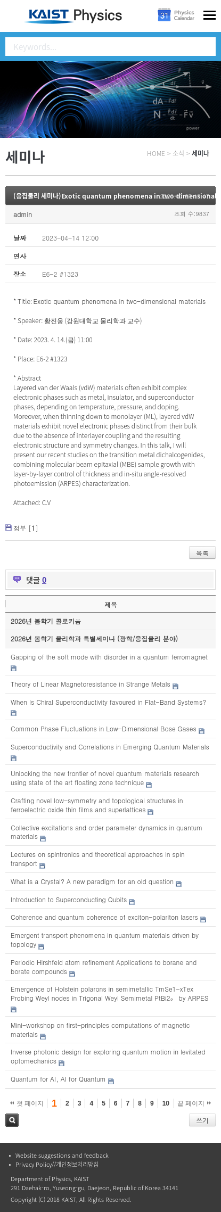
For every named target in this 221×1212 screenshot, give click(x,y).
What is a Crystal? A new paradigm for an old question (92, 881)
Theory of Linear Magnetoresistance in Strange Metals (90, 683)
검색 (12, 1120)
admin (22, 214)
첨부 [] (25, 527)
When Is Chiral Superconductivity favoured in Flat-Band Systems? (108, 701)
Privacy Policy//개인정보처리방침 (57, 1164)
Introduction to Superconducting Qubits (69, 899)
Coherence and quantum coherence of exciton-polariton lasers (104, 916)
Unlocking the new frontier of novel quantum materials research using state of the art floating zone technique (105, 778)
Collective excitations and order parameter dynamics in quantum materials (106, 832)
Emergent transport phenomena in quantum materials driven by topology (105, 939)
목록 (202, 552)
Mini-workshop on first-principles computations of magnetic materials (100, 1029)
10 (165, 1103)
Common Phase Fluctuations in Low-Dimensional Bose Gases (104, 728)
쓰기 (202, 1120)
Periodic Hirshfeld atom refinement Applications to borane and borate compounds (104, 967)
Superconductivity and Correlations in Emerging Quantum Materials (110, 746)
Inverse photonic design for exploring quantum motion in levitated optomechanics (108, 1056)
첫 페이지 (27, 1103)
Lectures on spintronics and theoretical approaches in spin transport (98, 859)
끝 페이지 (194, 1103)
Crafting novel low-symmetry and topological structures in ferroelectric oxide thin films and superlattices (97, 805)
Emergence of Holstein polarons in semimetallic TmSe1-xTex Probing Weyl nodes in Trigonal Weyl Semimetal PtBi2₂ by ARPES (109, 993)
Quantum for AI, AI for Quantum (58, 1078)
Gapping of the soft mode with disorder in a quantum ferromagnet (109, 656)
